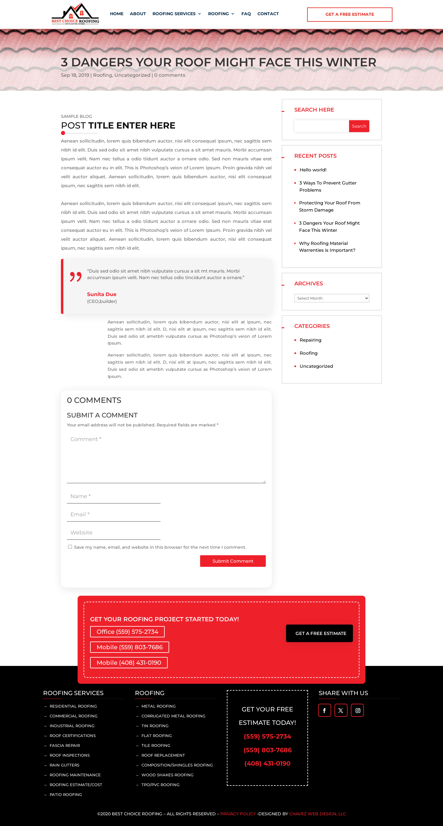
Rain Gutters (64, 765)
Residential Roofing (73, 706)
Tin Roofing (155, 725)
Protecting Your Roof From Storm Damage (329, 206)
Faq (246, 13)
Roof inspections (70, 755)
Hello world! (313, 170)
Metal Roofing (159, 706)
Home (116, 13)
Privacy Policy (238, 813)
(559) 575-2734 (267, 736)
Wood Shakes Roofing (168, 774)
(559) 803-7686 (268, 750)
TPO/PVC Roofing (161, 784)
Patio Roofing (66, 794)
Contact (268, 13)
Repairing (310, 340)
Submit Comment (233, 561)
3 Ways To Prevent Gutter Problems (327, 186)
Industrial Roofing (72, 725)
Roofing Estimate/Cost (76, 784)
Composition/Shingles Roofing (177, 765)
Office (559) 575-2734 (127, 631)
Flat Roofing (157, 735)
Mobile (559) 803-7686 (130, 647)
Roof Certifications (73, 735)
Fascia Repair (65, 745)
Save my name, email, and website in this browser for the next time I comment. (160, 547)
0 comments (169, 75)
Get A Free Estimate (321, 633)
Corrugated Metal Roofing (173, 716)
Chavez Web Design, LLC (317, 813)
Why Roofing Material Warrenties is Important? (327, 246)
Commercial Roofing (74, 716)
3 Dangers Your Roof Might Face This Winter (329, 226)
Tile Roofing (156, 745)
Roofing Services (174, 13)
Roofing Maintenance (75, 774)
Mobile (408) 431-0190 (129, 662)
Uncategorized (132, 75)
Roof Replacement (163, 755)
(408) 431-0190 (267, 763)
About (138, 13)
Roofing (218, 13)
